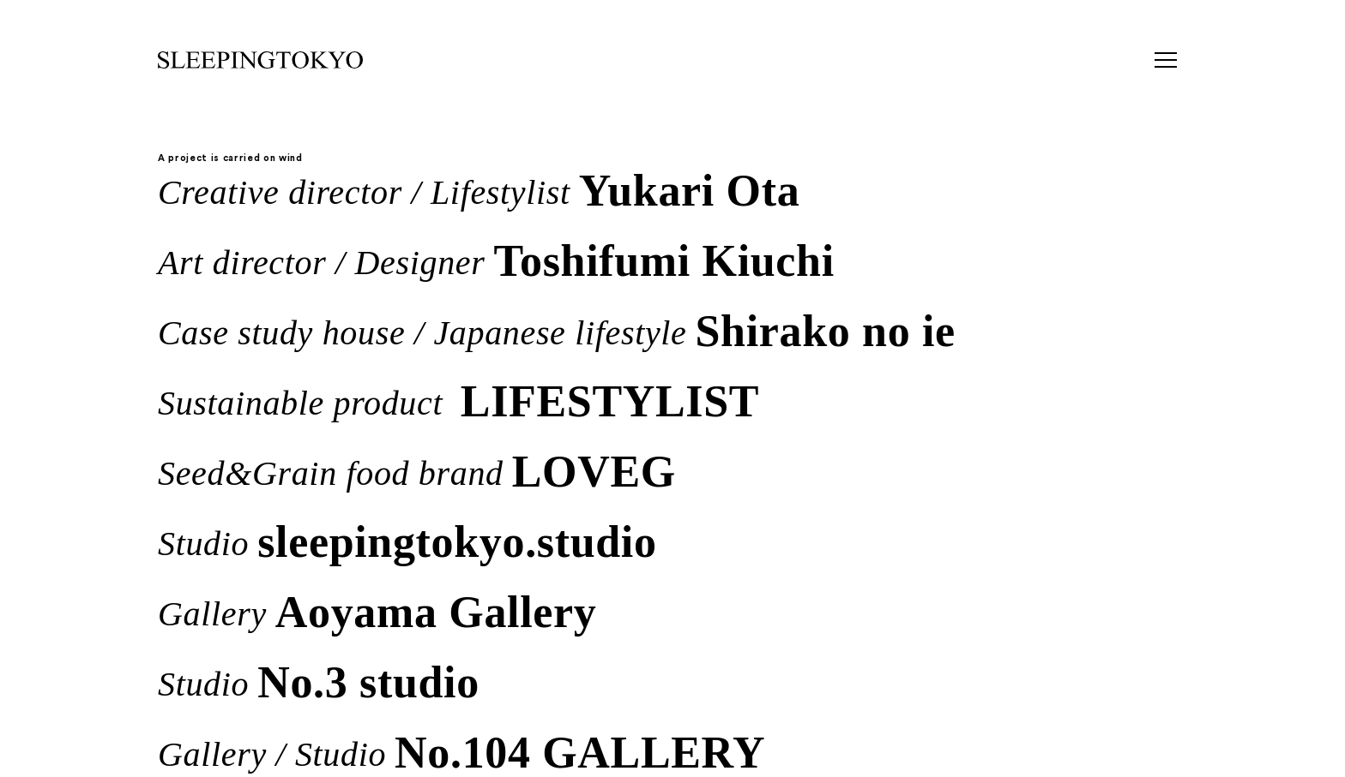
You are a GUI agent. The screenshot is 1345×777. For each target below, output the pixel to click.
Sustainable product (458, 400)
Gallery (377, 611)
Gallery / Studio (461, 751)
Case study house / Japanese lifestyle (557, 330)
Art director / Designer (496, 259)
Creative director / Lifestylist (478, 189)
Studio (407, 540)
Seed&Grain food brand (417, 470)
